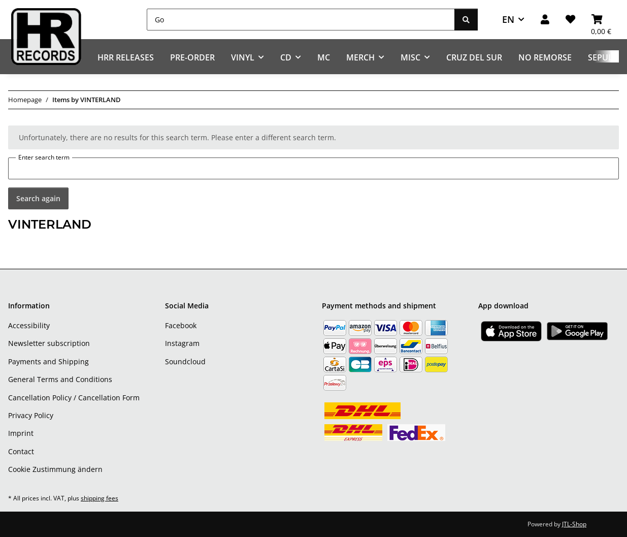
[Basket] (601, 19)
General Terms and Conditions (60, 379)
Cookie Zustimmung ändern (55, 469)
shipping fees (99, 498)
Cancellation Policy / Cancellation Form (74, 397)
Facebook (180, 325)
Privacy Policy (30, 415)
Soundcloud (185, 361)
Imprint (21, 433)
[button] (545, 19)
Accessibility (29, 325)
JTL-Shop (574, 524)
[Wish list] (570, 19)
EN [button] (508, 19)
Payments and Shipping (48, 361)
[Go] (301, 19)
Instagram (182, 343)
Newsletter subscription (49, 343)
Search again (38, 198)
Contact (21, 451)
